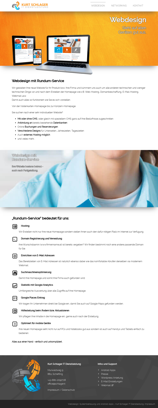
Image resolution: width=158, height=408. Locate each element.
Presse (104, 374)
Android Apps (108, 370)
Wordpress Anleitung (112, 377)
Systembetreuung (88, 404)
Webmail (106, 385)
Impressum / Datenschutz (61, 390)
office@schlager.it (56, 383)
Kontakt (138, 5)
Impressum (150, 404)
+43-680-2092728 (57, 380)
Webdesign (98, 5)
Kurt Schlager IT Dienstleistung (129, 404)
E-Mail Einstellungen (111, 381)
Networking (119, 5)
